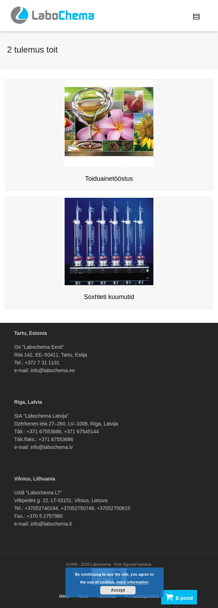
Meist (64, 596)
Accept (118, 590)
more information (132, 582)
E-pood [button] (179, 597)
